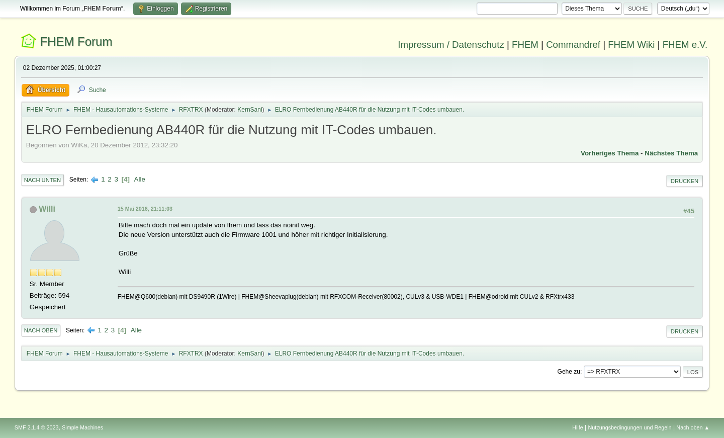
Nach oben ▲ (692, 427)
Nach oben (41, 330)
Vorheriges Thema (610, 153)
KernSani (249, 109)
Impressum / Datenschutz (451, 44)
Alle (139, 179)
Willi (47, 209)
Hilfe (577, 427)
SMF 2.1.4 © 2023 (37, 427)
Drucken (684, 181)
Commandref (573, 44)
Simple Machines (82, 427)
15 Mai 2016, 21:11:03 (145, 209)
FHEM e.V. (685, 44)
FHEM (525, 44)
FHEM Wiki (631, 44)
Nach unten (42, 180)
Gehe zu (569, 371)
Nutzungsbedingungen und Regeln (630, 427)
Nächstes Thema (671, 153)
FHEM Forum (76, 41)
